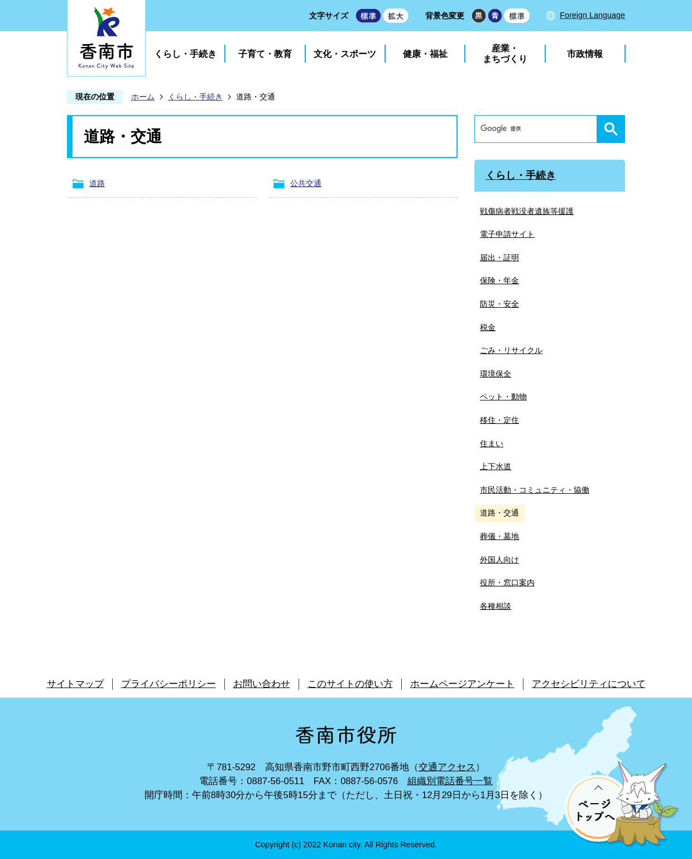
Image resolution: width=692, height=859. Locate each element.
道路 (97, 183)
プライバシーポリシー (168, 684)
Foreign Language (592, 15)
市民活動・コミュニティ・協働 (534, 489)
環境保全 (495, 373)
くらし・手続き (185, 54)
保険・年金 (499, 280)
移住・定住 (499, 420)
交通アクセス (447, 767)
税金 (488, 327)
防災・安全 (499, 303)
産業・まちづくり (505, 54)
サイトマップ (75, 684)
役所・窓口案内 (507, 582)
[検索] (538, 129)
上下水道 (495, 466)
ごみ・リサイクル (511, 350)
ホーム (143, 96)
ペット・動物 (503, 396)
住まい (491, 443)
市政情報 (585, 54)
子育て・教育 (265, 54)
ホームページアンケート (462, 684)
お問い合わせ (261, 684)
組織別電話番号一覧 (450, 781)
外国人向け (499, 559)
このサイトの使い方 (350, 684)
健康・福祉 (425, 54)
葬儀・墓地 (499, 536)
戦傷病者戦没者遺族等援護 (527, 211)
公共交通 (305, 183)
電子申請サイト (507, 234)
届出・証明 (499, 257)
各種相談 (495, 606)
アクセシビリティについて (589, 684)
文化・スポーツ (345, 54)
